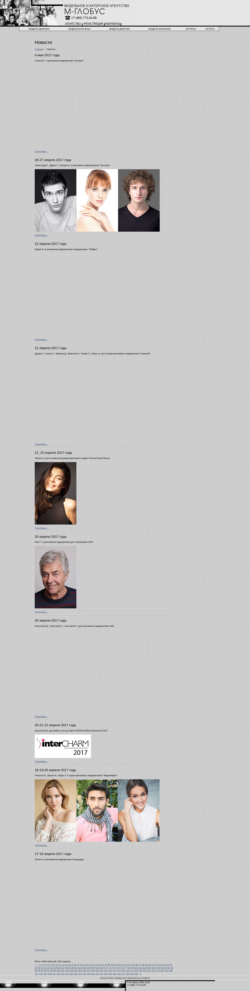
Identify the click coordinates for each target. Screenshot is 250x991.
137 (80, 974)
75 (119, 968)
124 (162, 970)
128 (41, 974)
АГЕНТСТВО (106, 978)
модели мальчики (159, 29)
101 (62, 970)
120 (145, 970)
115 (123, 970)
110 (101, 970)
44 (161, 965)
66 (91, 968)
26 (106, 965)
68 (98, 968)
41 (152, 965)
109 (97, 970)
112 (110, 970)
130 (49, 974)
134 (67, 974)
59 (70, 968)
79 (132, 968)
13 (66, 965)
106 (84, 970)
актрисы (190, 29)
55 (57, 968)
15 (72, 965)
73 (113, 968)
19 (84, 965)
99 (54, 970)
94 (39, 970)
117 (132, 970)
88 (159, 968)
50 (42, 968)
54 (54, 968)
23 (96, 965)
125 (166, 970)
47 (171, 965)
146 (119, 974)
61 (76, 968)
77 (125, 968)
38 (143, 965)
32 (124, 965)
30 (118, 965)
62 (79, 968)
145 (114, 974)
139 (88, 974)
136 (75, 974)
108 (93, 970)
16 (75, 965)
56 (60, 968)
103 (71, 970)
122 (153, 970)
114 (118, 970)
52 (48, 968)
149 (132, 974)
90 (165, 968)
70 (104, 968)
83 (144, 968)
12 (62, 965)
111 (106, 970)
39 (146, 965)
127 (36, 974)
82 (141, 968)
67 (94, 968)
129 (45, 974)
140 (93, 974)
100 (58, 970)
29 (115, 965)
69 (101, 968)
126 (171, 970)
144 (110, 974)
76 (122, 968)
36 (137, 965)
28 (112, 965)
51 (45, 968)
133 (62, 974)
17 (78, 965)
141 (97, 974)
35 (133, 965)
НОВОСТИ (120, 978)
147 (123, 974)
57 (63, 968)
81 (138, 968)
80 (135, 968)
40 (149, 965)
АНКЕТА (145, 978)
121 (149, 970)
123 (158, 970)
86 (153, 968)
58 (67, 968)
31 (121, 965)
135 (71, 974)
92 (172, 968)
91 (169, 968)
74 (116, 968)
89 (162, 968)
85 (150, 968)
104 (75, 970)
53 (51, 968)
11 (59, 965)
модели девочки (119, 29)
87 (156, 968)
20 (87, 965)
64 (85, 968)
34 (131, 965)
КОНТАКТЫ (134, 978)
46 (167, 965)
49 (39, 968)
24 (100, 965)
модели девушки (39, 29)
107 (88, 970)
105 (80, 970)
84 (147, 968)
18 (81, 965)
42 (155, 965)
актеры (209, 29)
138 (84, 974)
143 (106, 974)
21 (90, 965)
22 (93, 965)
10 (56, 965)
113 (114, 970)
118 (136, 970)
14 (69, 965)
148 (127, 974)
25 (103, 965)
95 (42, 970)
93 (36, 970)
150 (136, 974)
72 (110, 968)
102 (67, 970)
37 (140, 965)
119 (140, 970)
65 (88, 968)
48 (36, 968)
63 (82, 968)
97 (48, 970)
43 (158, 965)
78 (128, 968)
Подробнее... (41, 151)
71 (107, 968)
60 (73, 968)
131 (54, 974)
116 (127, 970)
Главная (39, 49)
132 (58, 974)
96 (45, 970)
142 (101, 974)
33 (127, 965)
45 (164, 965)
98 (51, 970)
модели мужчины (79, 29)
